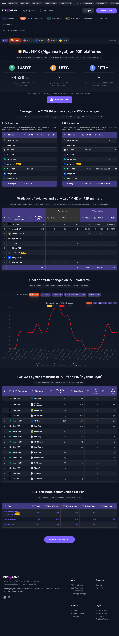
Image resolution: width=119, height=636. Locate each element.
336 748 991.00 (103, 169)
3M (105, 303)
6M (110, 303)
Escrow (99, 585)
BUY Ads (34, 295)
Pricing (74, 610)
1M (100, 303)
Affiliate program (78, 613)
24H (89, 303)
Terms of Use (101, 613)
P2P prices (9, 525)
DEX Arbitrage (77, 591)
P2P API (99, 588)
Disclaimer (100, 616)
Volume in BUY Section (75, 295)
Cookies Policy (102, 619)
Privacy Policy (101, 610)
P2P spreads (10, 519)
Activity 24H (94, 295)
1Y (115, 303)
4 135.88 (87, 150)
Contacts (75, 616)
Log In (88, 11)
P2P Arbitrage (77, 585)
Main (3, 30)
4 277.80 (29, 169)
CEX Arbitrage (77, 588)
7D (95, 303)
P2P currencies (12, 30)
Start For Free (107, 11)
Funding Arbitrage (78, 594)
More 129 (112, 40)
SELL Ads (45, 295)
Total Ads (57, 295)
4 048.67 (87, 169)
